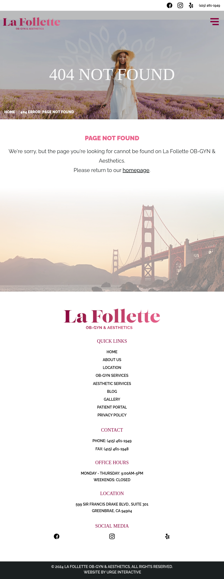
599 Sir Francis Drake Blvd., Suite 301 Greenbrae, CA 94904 (112, 507)
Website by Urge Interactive (112, 572)
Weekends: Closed (111, 480)
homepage (136, 170)
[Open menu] (214, 21)
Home (9, 112)
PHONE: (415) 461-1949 (112, 441)
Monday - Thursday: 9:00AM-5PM (112, 473)
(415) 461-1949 (209, 5)
